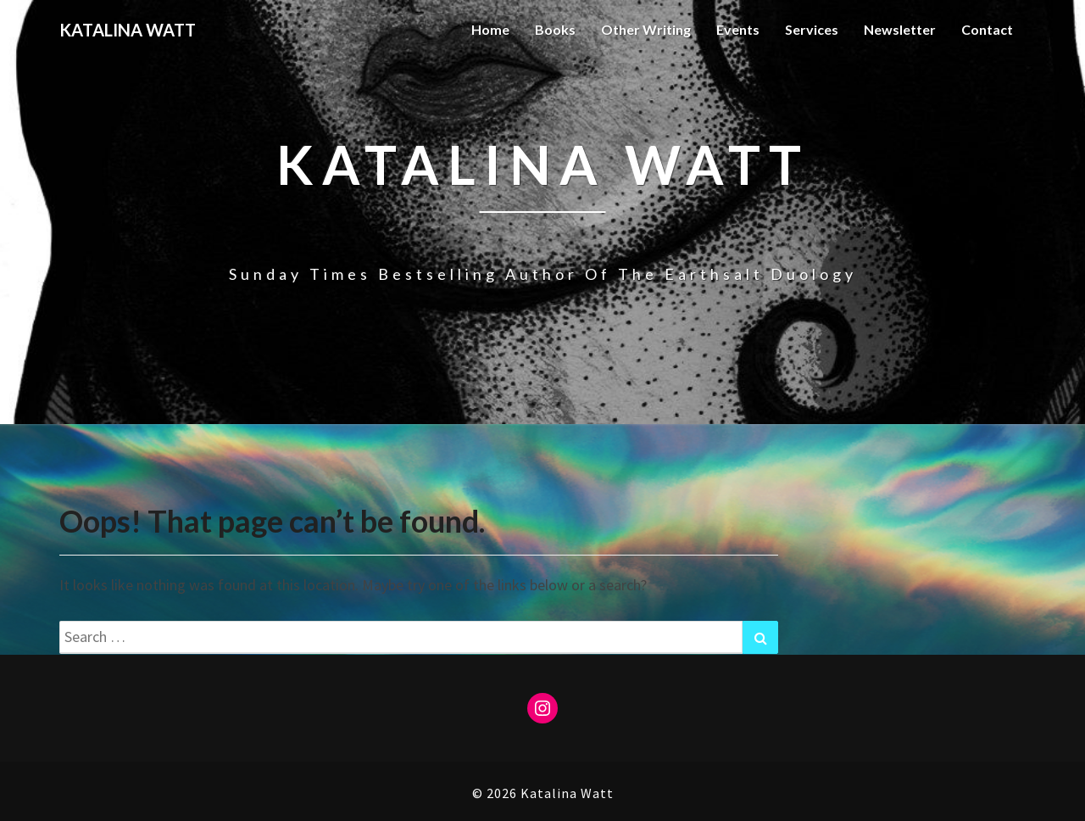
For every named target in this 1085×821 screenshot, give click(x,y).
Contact (987, 29)
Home (490, 29)
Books (555, 29)
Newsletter (900, 29)
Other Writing (646, 29)
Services (811, 29)
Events (738, 29)
